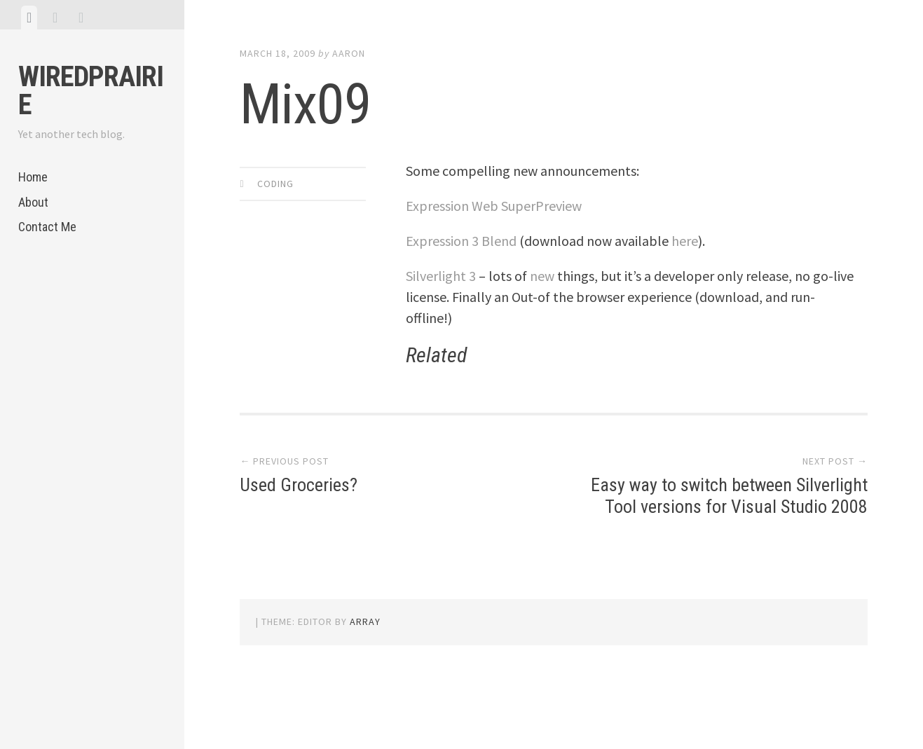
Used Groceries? (298, 484)
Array (365, 621)
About (33, 202)
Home (33, 177)
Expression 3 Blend (461, 240)
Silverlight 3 (441, 275)
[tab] (29, 17)
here (684, 240)
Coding (275, 183)
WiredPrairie (90, 90)
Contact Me (47, 226)
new (542, 275)
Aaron (348, 53)
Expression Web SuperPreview (494, 205)
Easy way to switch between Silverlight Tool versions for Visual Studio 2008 (729, 495)
